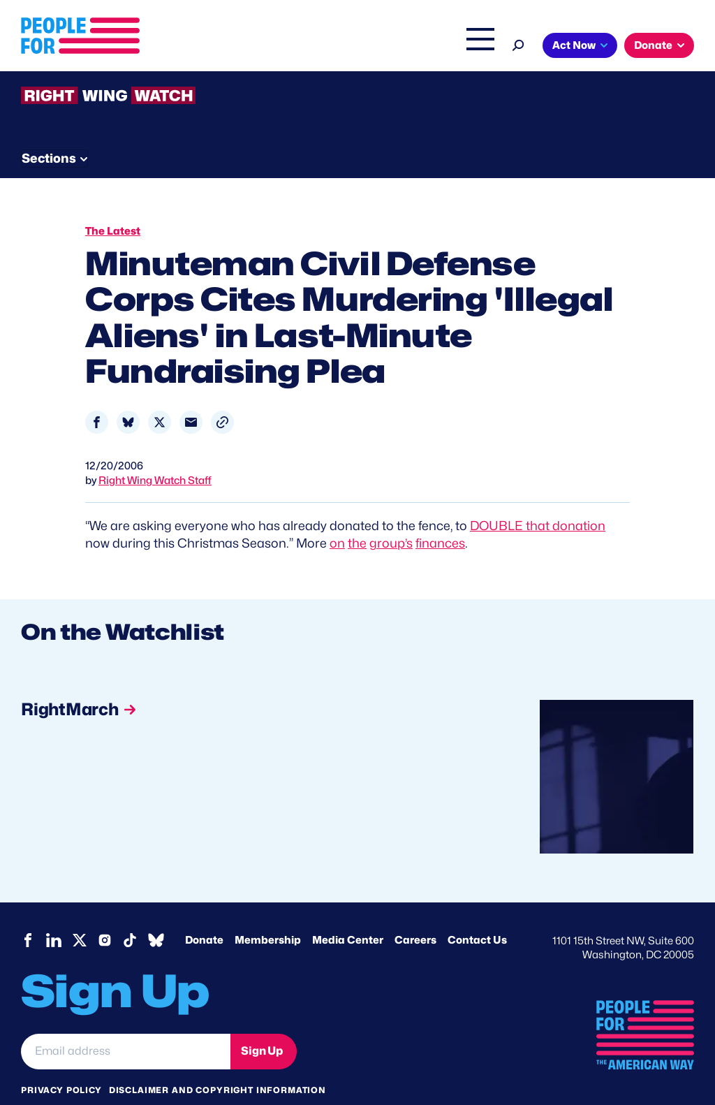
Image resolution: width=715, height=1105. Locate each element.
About (189, 47)
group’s (391, 516)
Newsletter (382, 127)
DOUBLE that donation (537, 498)
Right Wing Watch (333, 47)
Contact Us (477, 913)
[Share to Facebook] (96, 395)
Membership (268, 913)
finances (440, 516)
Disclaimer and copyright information (217, 1063)
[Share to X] (159, 395)
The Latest (417, 47)
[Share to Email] (190, 395)
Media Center (347, 913)
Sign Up (262, 1024)
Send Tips (475, 127)
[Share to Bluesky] (128, 395)
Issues (247, 47)
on (337, 516)
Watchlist (204, 127)
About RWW (285, 127)
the (357, 516)
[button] (222, 395)
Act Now (574, 45)
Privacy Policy (61, 1063)
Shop (471, 47)
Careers (415, 913)
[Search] (518, 43)
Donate (653, 45)
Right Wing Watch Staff (155, 453)
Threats (121, 127)
